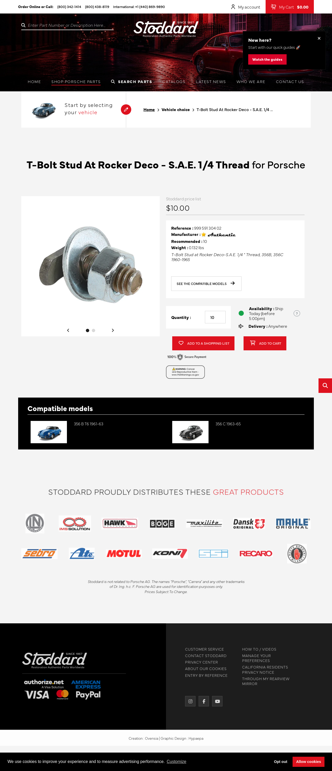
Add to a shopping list (204, 344)
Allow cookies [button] (308, 762)
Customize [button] (176, 761)
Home (34, 81)
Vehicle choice (176, 109)
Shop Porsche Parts (76, 81)
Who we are (251, 81)
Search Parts (131, 81)
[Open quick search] (325, 385)
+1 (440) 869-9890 (150, 6)
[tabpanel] (90, 267)
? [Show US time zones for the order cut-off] (297, 314)
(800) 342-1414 (69, 6)
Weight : (179, 248)
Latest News (211, 81)
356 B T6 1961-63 (88, 423)
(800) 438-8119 (97, 6)
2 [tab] (93, 331)
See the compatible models (206, 284)
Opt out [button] (280, 762)
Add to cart (265, 344)
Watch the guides (267, 59)
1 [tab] (87, 331)
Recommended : (186, 242)
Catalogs (173, 81)
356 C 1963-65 (228, 423)
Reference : (182, 229)
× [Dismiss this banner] (319, 38)
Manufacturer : (185, 235)
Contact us (290, 81)
